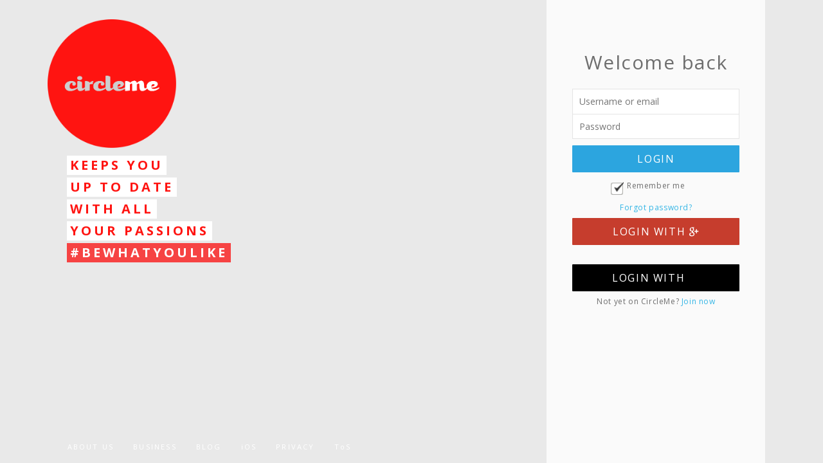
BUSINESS (155, 446)
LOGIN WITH (656, 231)
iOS (249, 446)
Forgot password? (656, 207)
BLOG (209, 446)
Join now (699, 301)
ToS (343, 446)
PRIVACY (295, 446)
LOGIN (655, 159)
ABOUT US (91, 446)
